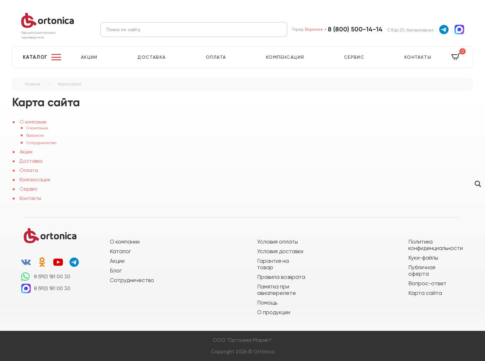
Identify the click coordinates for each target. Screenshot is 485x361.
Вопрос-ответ (427, 283)
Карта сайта (425, 293)
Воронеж (314, 29)
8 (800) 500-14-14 (355, 29)
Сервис (354, 57)
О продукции (273, 312)
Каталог (35, 57)
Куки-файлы (423, 257)
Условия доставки (280, 251)
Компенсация (285, 57)
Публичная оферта (421, 270)
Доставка (151, 57)
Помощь (267, 302)
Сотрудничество (41, 143)
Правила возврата (281, 277)
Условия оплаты (277, 241)
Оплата (216, 57)
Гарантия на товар (273, 264)
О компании (37, 128)
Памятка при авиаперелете (276, 289)
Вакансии (35, 135)
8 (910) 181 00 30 (52, 276)
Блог (116, 270)
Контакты (417, 57)
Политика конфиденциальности (432, 244)
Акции (89, 57)
